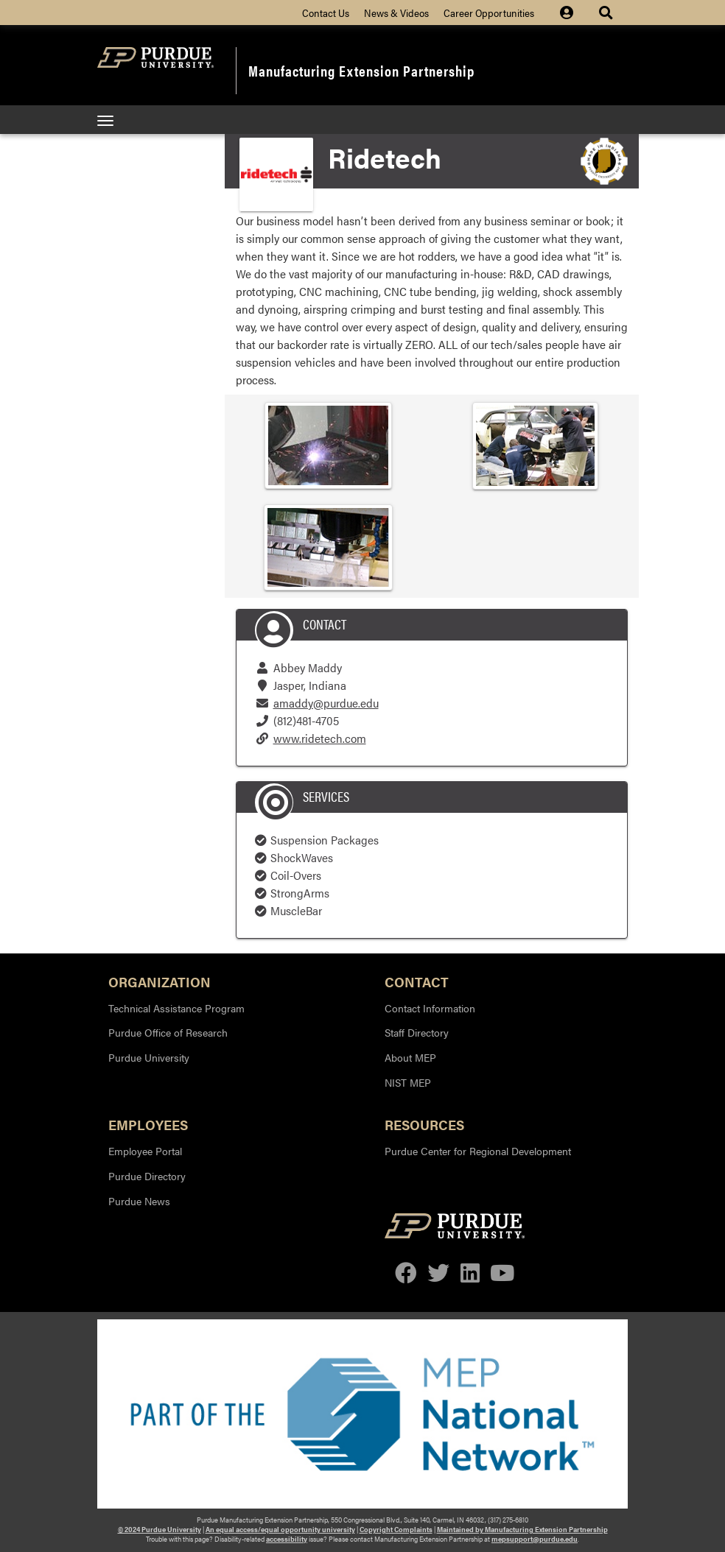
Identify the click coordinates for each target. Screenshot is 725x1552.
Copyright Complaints (396, 1529)
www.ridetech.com (319, 738)
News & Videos (396, 12)
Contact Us (325, 12)
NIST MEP (408, 1082)
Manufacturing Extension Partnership (361, 70)
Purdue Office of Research (168, 1032)
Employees (148, 1124)
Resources (424, 1124)
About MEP (410, 1057)
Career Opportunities (489, 12)
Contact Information (430, 1008)
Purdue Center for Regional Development (478, 1150)
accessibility (286, 1539)
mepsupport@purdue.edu (534, 1539)
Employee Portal (145, 1150)
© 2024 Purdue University (159, 1529)
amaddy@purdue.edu (326, 702)
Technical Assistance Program (176, 1008)
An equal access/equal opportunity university (280, 1529)
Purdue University (148, 1057)
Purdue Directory (147, 1175)
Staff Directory (417, 1032)
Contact (417, 981)
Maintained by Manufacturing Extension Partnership (522, 1529)
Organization (159, 981)
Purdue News (139, 1200)
